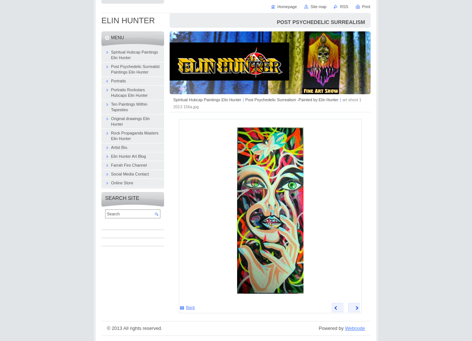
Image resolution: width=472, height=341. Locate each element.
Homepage (287, 6)
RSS (344, 6)
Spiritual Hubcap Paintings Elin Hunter (207, 100)
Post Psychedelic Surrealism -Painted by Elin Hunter (292, 100)
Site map (318, 6)
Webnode (355, 328)
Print (366, 6)
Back (190, 307)
